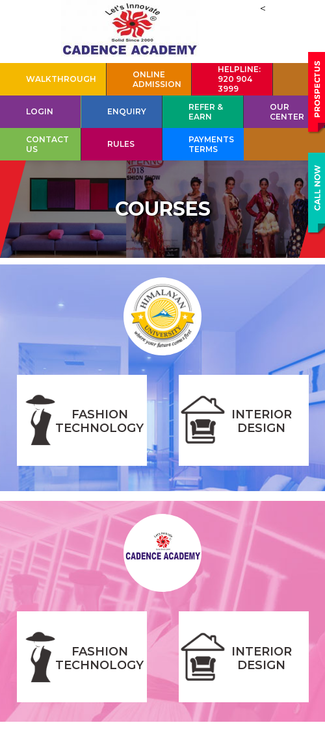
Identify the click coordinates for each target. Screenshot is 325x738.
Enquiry (126, 111)
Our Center (287, 111)
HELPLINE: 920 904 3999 (239, 79)
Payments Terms (211, 144)
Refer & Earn (205, 111)
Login (39, 111)
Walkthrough (61, 79)
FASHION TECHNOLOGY (99, 421)
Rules (121, 144)
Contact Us (47, 144)
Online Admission (157, 79)
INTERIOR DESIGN (261, 421)
